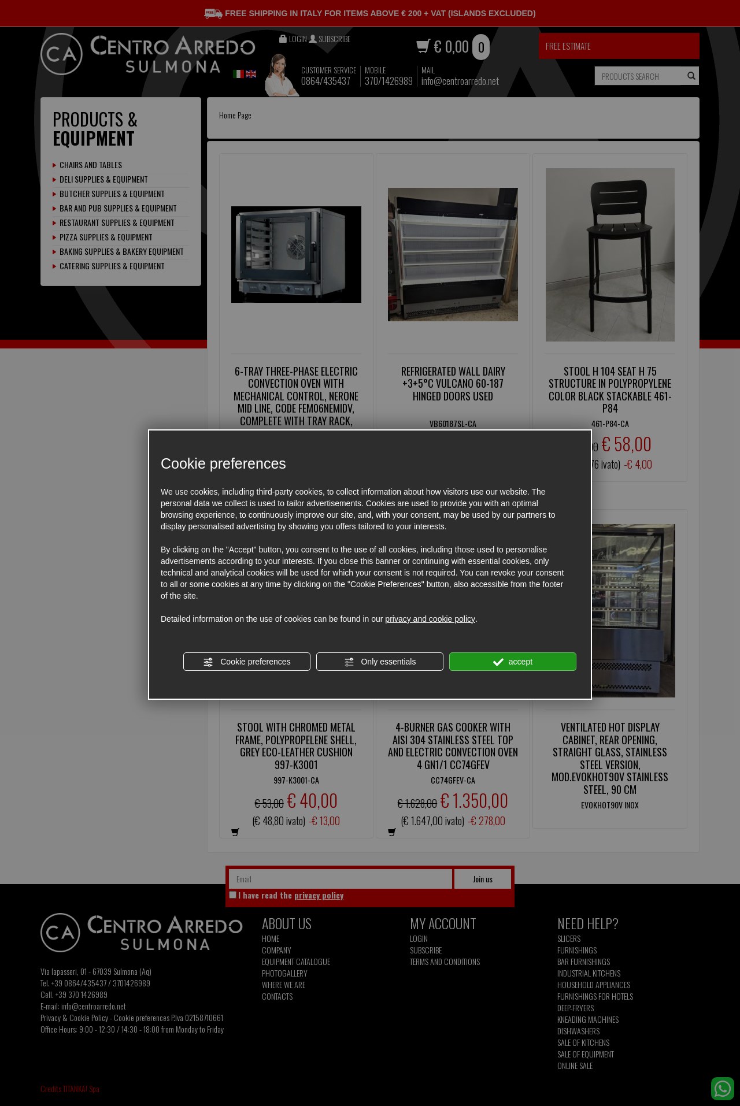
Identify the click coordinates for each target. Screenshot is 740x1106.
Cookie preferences (246, 662)
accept (512, 662)
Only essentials (380, 662)
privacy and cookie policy (430, 618)
